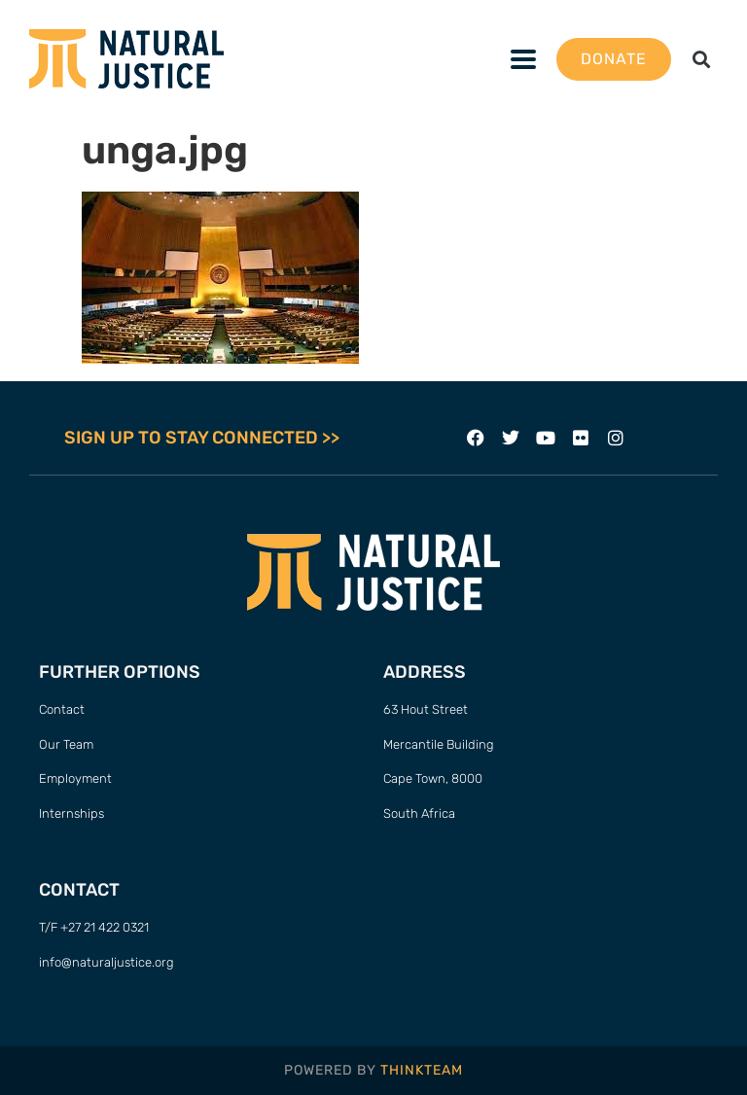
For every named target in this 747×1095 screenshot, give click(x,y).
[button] (702, 59)
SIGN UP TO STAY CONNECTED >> (201, 437)
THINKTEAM (421, 1070)
